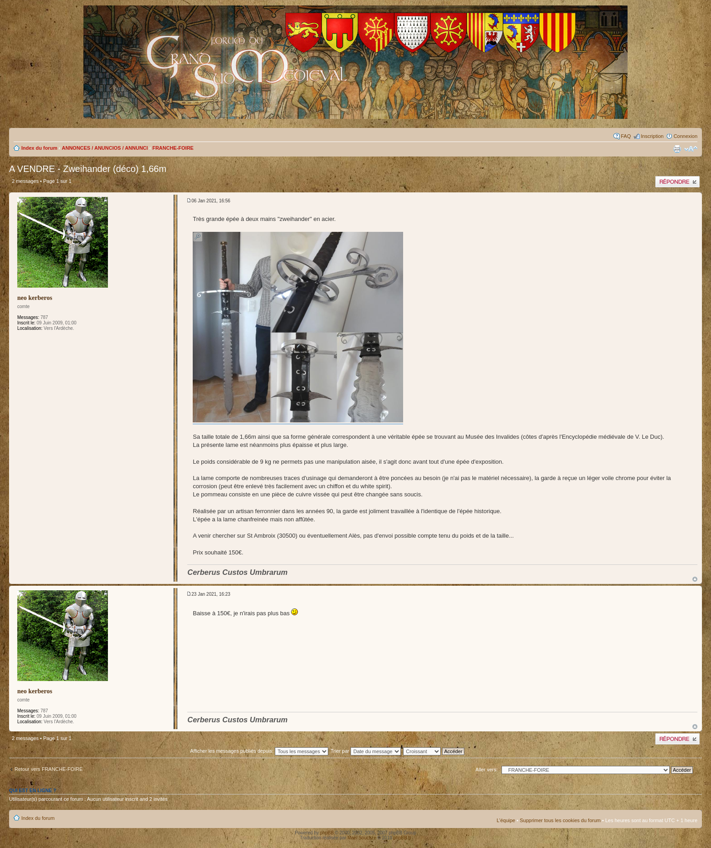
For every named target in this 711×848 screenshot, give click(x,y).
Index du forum (39, 148)
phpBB (327, 832)
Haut (694, 579)
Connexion (685, 136)
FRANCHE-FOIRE (173, 148)
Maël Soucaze (361, 837)
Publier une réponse (677, 181)
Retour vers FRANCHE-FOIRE (49, 769)
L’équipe (506, 820)
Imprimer (677, 149)
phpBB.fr (402, 837)
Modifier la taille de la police (690, 149)
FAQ (626, 136)
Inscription (652, 136)
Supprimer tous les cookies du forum (560, 820)
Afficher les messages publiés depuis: (259, 751)
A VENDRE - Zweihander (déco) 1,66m (87, 169)
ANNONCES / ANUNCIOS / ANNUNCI (105, 148)
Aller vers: (487, 769)
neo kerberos (34, 297)
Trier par (366, 751)
